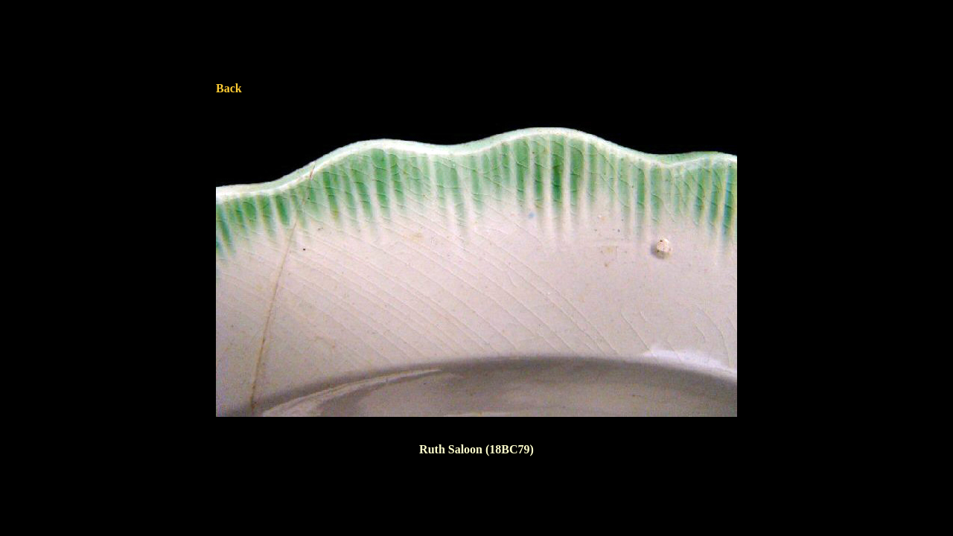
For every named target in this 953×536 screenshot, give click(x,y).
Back (229, 88)
